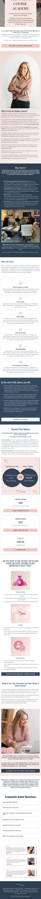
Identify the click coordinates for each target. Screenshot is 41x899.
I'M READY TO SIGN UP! (20, 419)
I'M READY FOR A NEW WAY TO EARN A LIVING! (20, 674)
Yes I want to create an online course (20, 46)
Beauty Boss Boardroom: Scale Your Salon (13, 888)
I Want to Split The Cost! (20, 530)
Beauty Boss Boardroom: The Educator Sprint (26, 890)
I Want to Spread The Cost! (20, 510)
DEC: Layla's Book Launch (20, 893)
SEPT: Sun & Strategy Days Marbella (29, 891)
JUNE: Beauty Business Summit (11, 891)
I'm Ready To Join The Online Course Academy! (20, 771)
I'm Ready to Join (20, 549)
